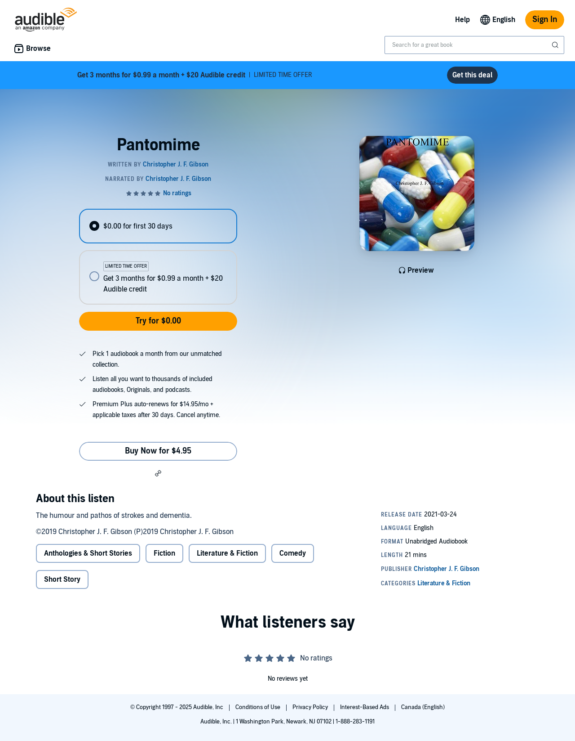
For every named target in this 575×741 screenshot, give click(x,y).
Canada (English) (423, 707)
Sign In (544, 19)
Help (462, 19)
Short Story (62, 579)
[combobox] (474, 45)
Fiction (164, 553)
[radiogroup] (158, 257)
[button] (158, 472)
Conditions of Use (258, 707)
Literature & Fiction (227, 553)
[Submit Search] (556, 45)
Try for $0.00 (158, 321)
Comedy (292, 553)
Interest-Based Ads (365, 707)
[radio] (158, 226)
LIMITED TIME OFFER (194, 75)
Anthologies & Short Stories (88, 553)
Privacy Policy (310, 707)
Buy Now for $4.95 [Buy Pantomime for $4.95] (158, 451)
